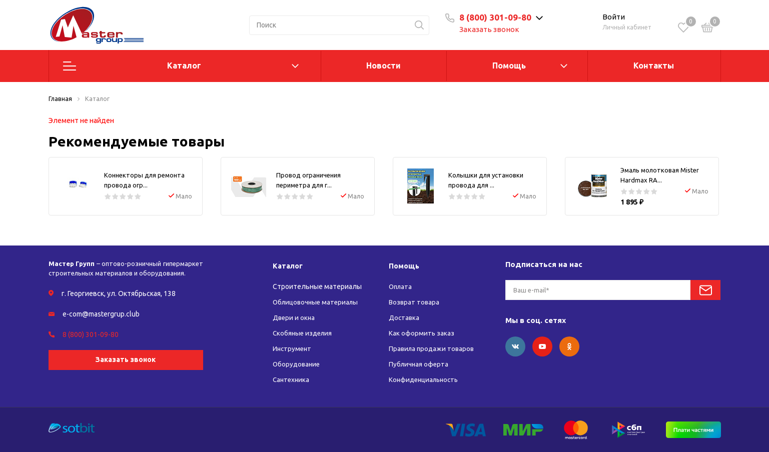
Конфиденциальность (426, 380)
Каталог (184, 65)
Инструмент (293, 348)
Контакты (653, 65)
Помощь (509, 65)
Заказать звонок (495, 29)
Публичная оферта (419, 364)
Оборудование (297, 364)
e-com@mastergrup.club (101, 314)
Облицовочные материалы (317, 302)
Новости (383, 65)
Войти (613, 16)
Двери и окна (294, 318)
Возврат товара (415, 302)
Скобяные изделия (304, 333)
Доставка (404, 318)
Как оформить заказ (422, 333)
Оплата (401, 286)
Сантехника (292, 380)
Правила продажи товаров (433, 348)
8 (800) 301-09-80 (501, 17)
